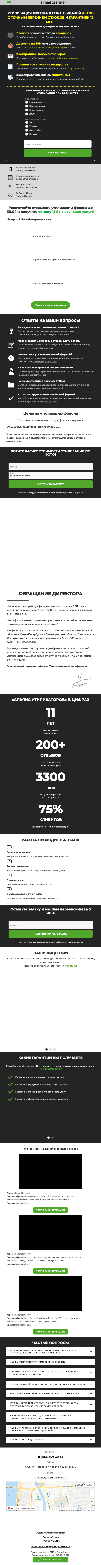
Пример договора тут (45, 361)
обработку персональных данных (68, 493)
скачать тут (50, 401)
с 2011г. (55, 1540)
